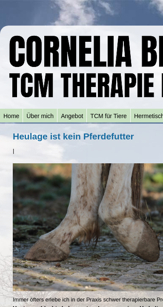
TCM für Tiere (108, 116)
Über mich (40, 116)
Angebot (72, 116)
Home (11, 116)
